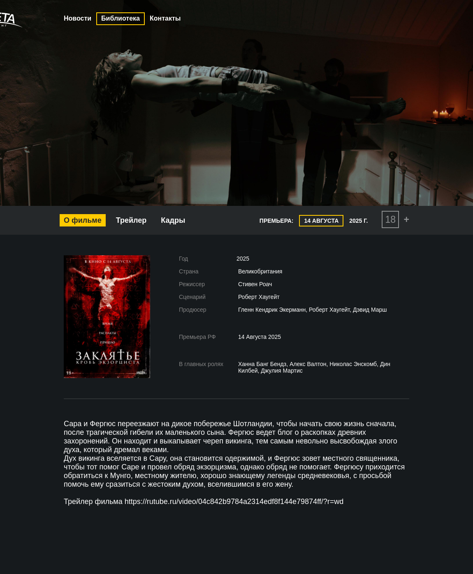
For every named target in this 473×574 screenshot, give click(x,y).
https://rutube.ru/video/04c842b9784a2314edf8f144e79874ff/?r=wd (234, 501)
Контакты (165, 18)
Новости (77, 18)
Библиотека (120, 18)
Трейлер (131, 220)
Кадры (173, 220)
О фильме (83, 220)
